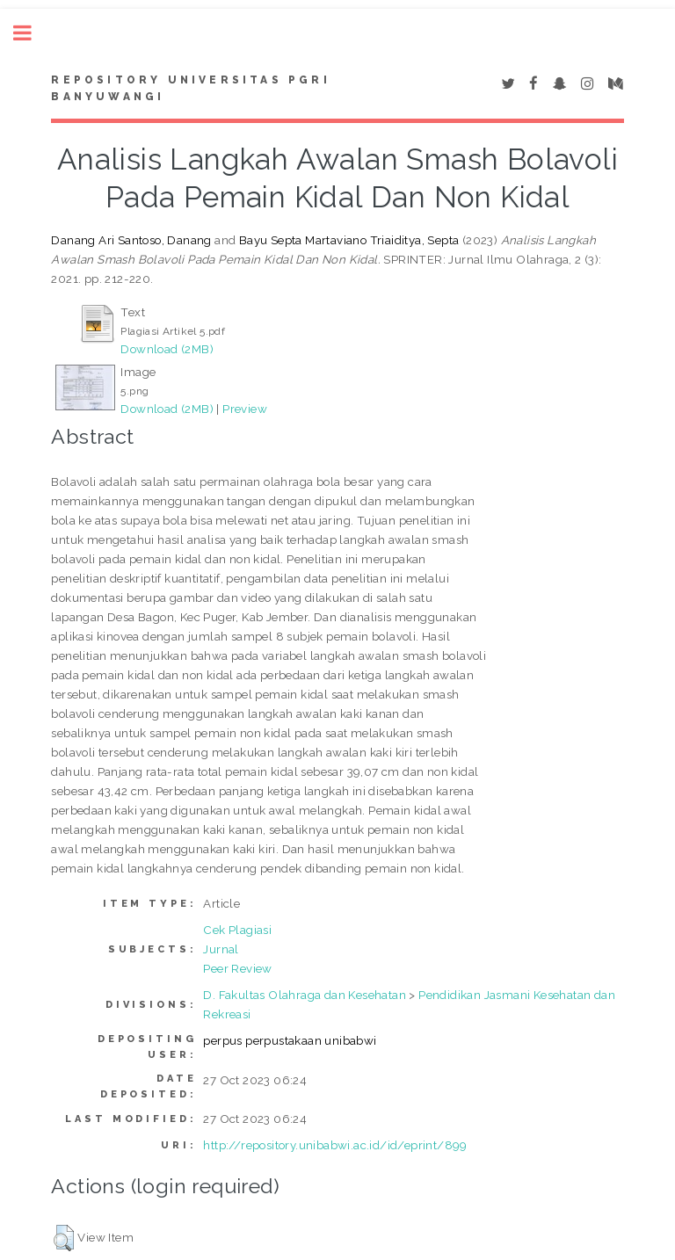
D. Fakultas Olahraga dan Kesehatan (304, 995)
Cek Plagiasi (237, 930)
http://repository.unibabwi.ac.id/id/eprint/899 (335, 1145)
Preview (244, 409)
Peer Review (237, 968)
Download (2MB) (167, 349)
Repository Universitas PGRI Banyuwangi (190, 89)
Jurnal (220, 949)
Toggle (31, 33)
